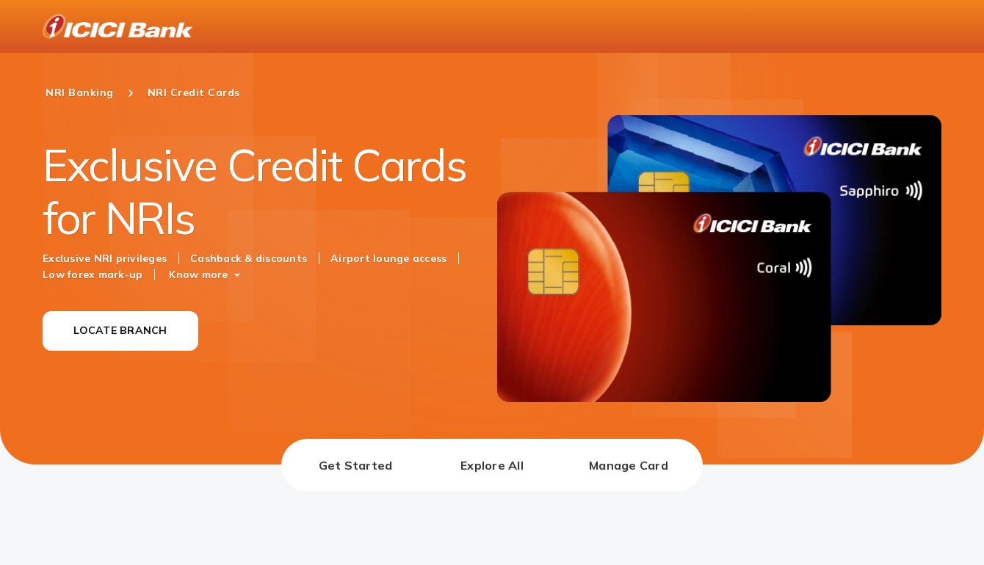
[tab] (355, 465)
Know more (198, 274)
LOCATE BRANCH (120, 330)
